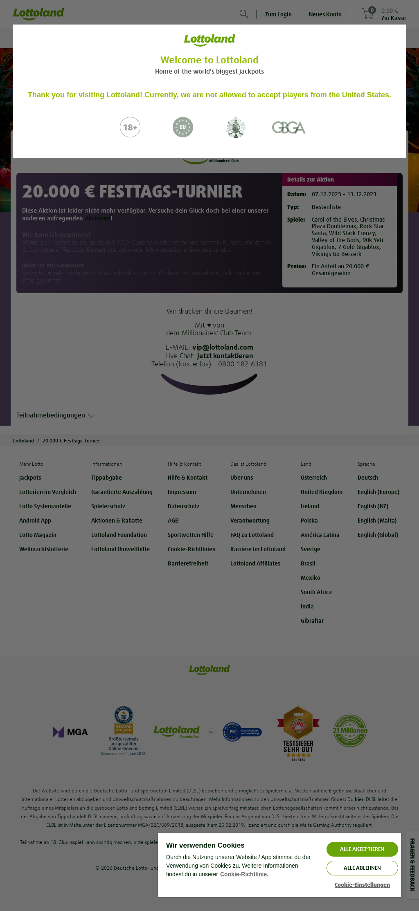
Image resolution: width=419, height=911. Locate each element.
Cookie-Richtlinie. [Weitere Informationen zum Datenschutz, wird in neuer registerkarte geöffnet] (244, 874)
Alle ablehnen (362, 867)
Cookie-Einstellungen (362, 885)
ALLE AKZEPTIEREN (362, 849)
